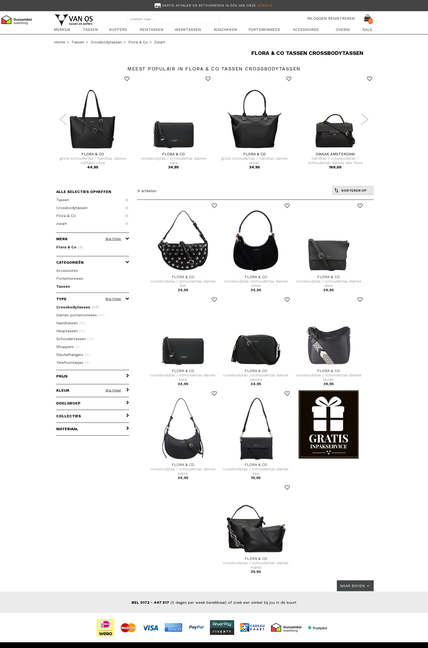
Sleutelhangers (73, 354)
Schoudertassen (75, 339)
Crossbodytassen (106, 42)
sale (367, 29)
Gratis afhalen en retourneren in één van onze (213, 5)
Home (59, 42)
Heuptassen (70, 331)
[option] (214, 5)
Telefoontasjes (73, 362)
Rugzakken (225, 29)
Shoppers (68, 346)
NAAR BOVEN (355, 586)
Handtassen (71, 323)
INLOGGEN (317, 18)
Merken (62, 29)
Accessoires (306, 29)
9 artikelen (147, 191)
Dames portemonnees (80, 315)
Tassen (90, 29)
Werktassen (188, 29)
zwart (159, 42)
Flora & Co (138, 42)
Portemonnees (264, 29)
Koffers (118, 29)
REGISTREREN (341, 18)
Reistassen (151, 29)
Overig (343, 29)
